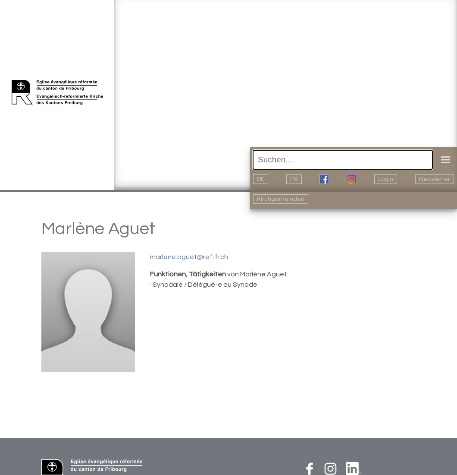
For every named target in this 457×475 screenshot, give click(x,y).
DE (260, 179)
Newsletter (434, 179)
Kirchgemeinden (280, 199)
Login (385, 179)
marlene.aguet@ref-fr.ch (189, 256)
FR (294, 179)
